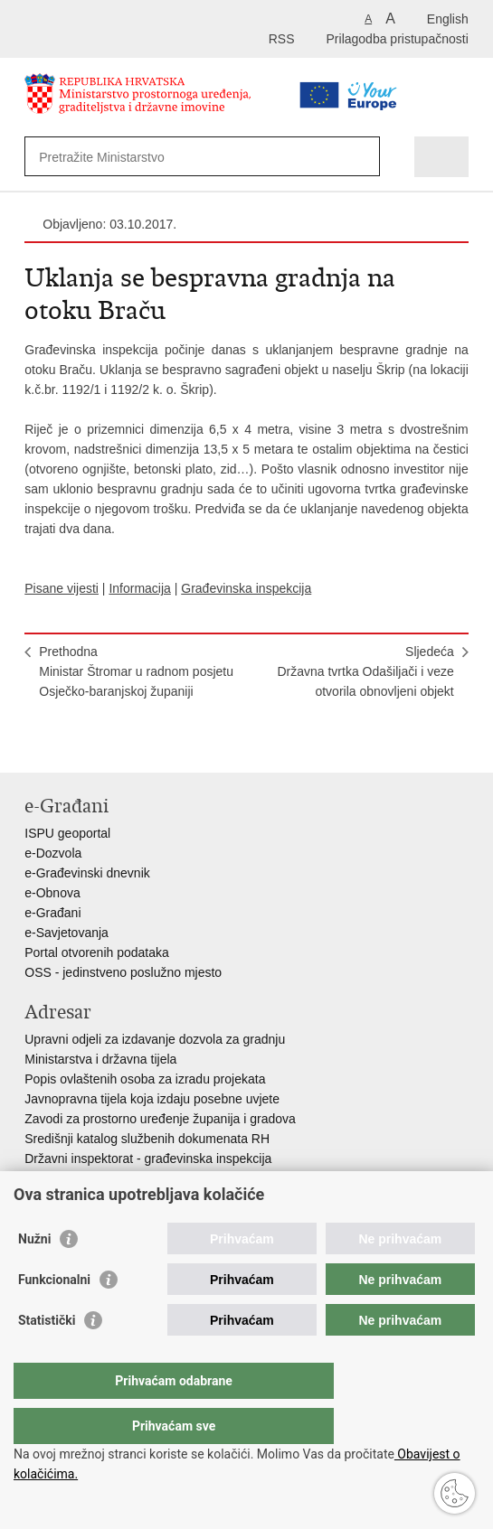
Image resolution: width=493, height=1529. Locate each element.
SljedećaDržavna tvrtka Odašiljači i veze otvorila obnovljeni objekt (365, 671)
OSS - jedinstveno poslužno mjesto (123, 972)
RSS (282, 39)
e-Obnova (52, 893)
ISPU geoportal (67, 833)
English (448, 19)
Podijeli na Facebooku (72, 744)
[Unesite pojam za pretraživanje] (174, 157)
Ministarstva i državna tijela (100, 1059)
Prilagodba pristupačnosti (398, 39)
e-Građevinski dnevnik (87, 873)
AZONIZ (47, 1178)
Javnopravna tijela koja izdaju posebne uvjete (152, 1099)
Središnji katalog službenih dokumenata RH (147, 1138)
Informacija (139, 588)
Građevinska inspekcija (246, 588)
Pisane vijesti (61, 588)
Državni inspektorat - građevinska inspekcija (147, 1158)
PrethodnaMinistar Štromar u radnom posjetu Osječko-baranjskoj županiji (136, 671)
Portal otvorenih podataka (96, 952)
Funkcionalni (54, 1316)
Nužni (34, 1275)
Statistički (46, 1356)
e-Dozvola (52, 853)
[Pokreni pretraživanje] (362, 156)
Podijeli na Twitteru (111, 744)
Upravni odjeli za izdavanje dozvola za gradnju (154, 1039)
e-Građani (52, 912)
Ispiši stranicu (33, 744)
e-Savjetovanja (66, 932)
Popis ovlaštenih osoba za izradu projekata (144, 1079)
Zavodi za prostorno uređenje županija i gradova (160, 1119)
